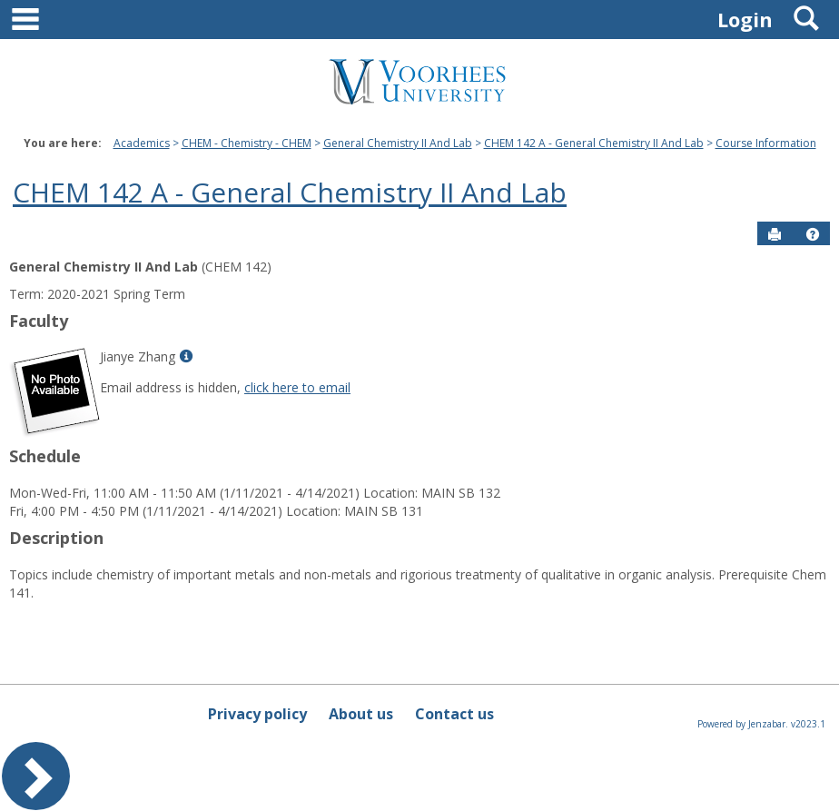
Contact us (454, 714)
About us (361, 714)
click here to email (297, 387)
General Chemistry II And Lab (397, 143)
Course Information (766, 143)
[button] (812, 234)
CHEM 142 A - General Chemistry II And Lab (594, 143)
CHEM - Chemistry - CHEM (246, 143)
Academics (142, 143)
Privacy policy (257, 714)
